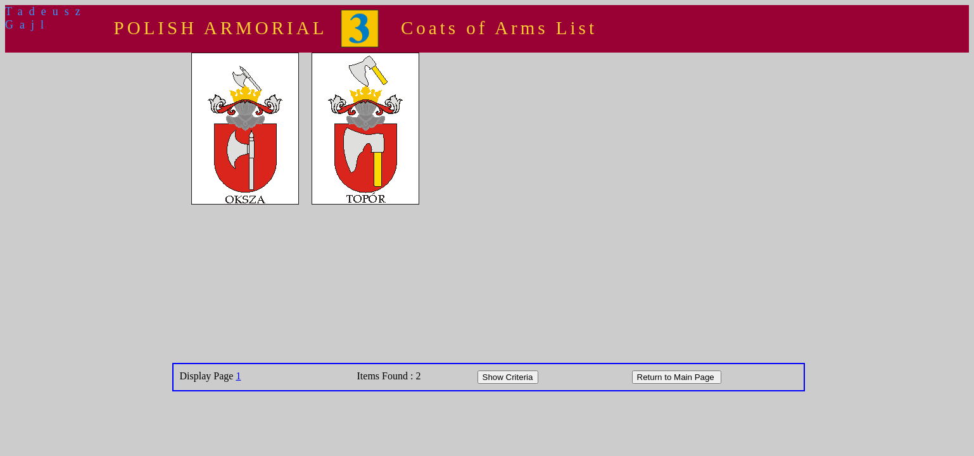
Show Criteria (508, 377)
